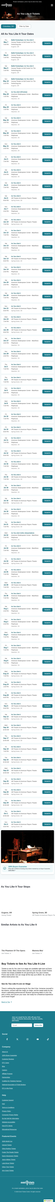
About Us (5, 1052)
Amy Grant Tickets (8, 1170)
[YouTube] (38, 1039)
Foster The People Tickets (10, 1152)
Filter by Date (24, 26)
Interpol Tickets (7, 1145)
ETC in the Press (7, 1088)
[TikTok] (48, 1039)
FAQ (3, 1104)
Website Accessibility (8, 1122)
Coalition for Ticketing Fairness (11, 1081)
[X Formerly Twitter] (17, 1039)
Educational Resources (9, 1129)
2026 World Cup (7, 1141)
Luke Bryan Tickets (8, 1163)
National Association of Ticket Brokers (14, 1084)
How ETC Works (7, 1126)
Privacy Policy (6, 1111)
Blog (3, 1066)
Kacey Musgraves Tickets (10, 1156)
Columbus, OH (8, 26)
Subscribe (38, 1025)
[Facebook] (7, 1039)
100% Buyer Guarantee (9, 1055)
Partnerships (6, 1077)
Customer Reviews (8, 1059)
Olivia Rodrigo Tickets (9, 1148)
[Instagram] (27, 1039)
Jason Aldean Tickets (8, 1159)
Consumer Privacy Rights (10, 1115)
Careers (4, 1070)
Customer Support (8, 1100)
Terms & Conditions (8, 1107)
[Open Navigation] (52, 5)
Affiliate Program (7, 1073)
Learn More (12, 870)
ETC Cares (5, 1063)
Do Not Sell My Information (10, 1118)
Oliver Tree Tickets (8, 1167)
